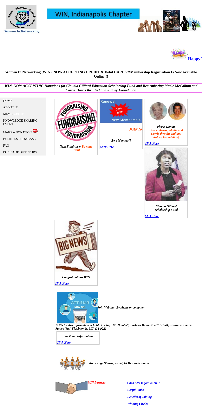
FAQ (6, 145)
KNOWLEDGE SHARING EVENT (20, 122)
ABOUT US (10, 107)
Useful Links (135, 389)
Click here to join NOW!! (143, 383)
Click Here (107, 147)
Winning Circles (137, 403)
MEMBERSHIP (13, 114)
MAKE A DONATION (20, 131)
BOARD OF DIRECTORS (20, 152)
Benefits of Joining (139, 396)
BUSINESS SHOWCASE (19, 139)
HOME (7, 100)
